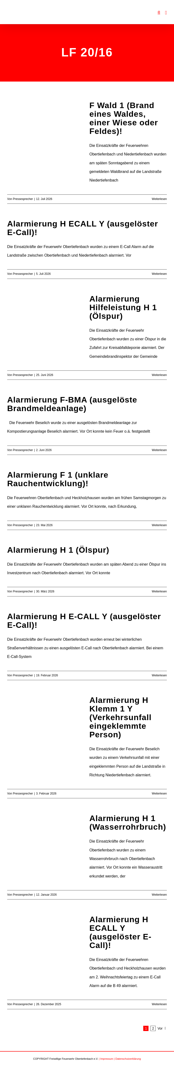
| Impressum (106, 1058)
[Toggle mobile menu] (166, 12)
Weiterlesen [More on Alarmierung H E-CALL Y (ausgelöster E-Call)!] (159, 675)
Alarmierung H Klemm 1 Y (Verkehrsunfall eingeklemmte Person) (120, 717)
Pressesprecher (23, 199)
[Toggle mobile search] (159, 12)
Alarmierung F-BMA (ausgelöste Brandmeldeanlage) (72, 404)
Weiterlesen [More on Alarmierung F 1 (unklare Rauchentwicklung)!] (159, 525)
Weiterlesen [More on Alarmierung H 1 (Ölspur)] (159, 591)
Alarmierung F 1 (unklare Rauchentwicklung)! (57, 479)
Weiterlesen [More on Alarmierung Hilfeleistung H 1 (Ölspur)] (159, 375)
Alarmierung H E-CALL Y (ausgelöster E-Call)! (84, 620)
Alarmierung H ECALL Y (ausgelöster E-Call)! (82, 228)
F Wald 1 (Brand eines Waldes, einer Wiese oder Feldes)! (123, 118)
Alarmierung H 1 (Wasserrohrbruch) (127, 822)
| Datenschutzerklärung (127, 1058)
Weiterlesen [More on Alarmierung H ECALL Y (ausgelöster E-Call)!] (159, 274)
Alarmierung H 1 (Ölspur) (58, 549)
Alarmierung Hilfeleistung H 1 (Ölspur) (123, 307)
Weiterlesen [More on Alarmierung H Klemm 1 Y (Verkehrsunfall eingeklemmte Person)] (159, 793)
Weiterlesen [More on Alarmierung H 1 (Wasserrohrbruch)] (159, 894)
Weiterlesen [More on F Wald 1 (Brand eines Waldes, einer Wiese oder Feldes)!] (159, 199)
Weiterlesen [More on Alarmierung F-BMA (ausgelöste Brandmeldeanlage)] (159, 450)
